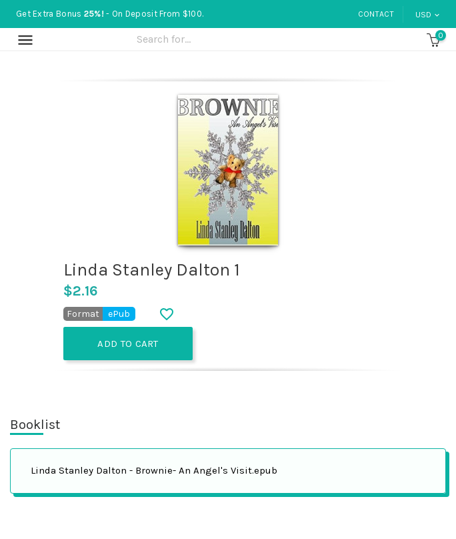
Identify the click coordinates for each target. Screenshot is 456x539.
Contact (376, 14)
